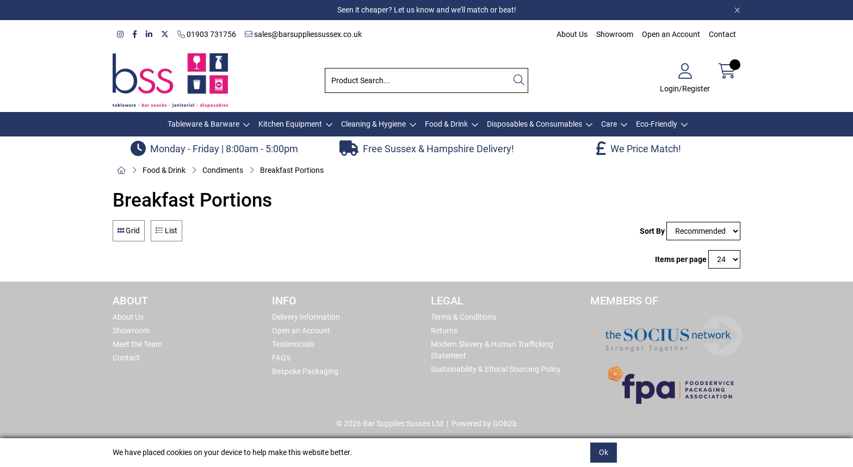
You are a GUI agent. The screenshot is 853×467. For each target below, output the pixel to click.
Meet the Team (137, 344)
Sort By (652, 231)
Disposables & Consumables (534, 124)
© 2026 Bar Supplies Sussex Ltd (389, 423)
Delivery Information (306, 317)
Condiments (222, 170)
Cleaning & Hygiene (373, 124)
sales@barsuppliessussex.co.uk (303, 34)
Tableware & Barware (203, 124)
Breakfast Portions (292, 170)
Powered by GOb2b (484, 423)
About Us (572, 34)
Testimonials (293, 344)
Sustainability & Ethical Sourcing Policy (496, 369)
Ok (603, 452)
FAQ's (281, 357)
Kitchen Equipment (290, 124)
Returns (444, 330)
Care (609, 124)
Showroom (614, 34)
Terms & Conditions (463, 317)
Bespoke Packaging (305, 371)
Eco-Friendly (656, 124)
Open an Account (671, 34)
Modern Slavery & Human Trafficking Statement (492, 350)
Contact (722, 34)
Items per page (681, 259)
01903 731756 (206, 34)
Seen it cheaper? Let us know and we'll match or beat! (426, 9)
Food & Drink (446, 124)
